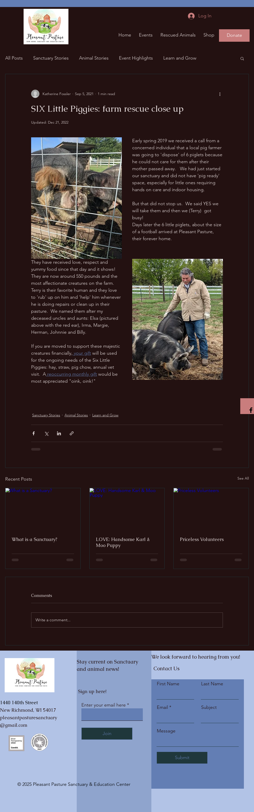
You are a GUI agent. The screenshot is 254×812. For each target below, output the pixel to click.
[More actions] (220, 94)
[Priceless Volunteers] (211, 509)
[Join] (106, 734)
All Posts (14, 58)
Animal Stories (94, 58)
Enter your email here (103, 705)
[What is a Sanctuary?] (42, 509)
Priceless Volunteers (202, 539)
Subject (209, 707)
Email (162, 707)
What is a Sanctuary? (34, 539)
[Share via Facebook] (33, 433)
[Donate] (234, 35)
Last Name (212, 683)
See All (243, 478)
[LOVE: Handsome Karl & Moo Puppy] (127, 509)
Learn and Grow (179, 58)
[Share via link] (71, 433)
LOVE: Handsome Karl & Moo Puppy (123, 542)
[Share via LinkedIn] (59, 433)
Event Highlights (136, 58)
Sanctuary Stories (51, 58)
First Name (168, 683)
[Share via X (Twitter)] (46, 433)
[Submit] (182, 758)
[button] (242, 58)
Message (166, 731)
